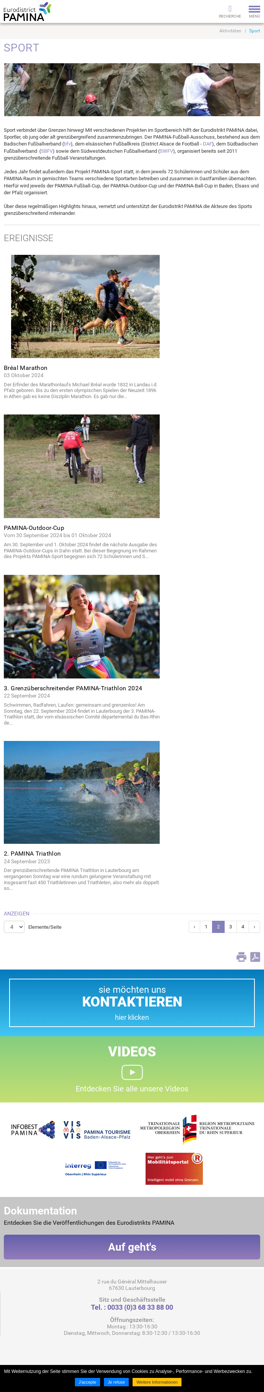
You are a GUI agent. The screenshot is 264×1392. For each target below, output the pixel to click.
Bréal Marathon (26, 367)
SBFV (47, 151)
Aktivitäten (230, 31)
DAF (207, 144)
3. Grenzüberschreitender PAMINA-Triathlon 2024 (73, 688)
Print (241, 957)
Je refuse (116, 1382)
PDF (255, 957)
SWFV (166, 151)
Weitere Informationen (157, 1382)
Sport (254, 31)
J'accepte (87, 1382)
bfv (67, 144)
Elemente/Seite (45, 927)
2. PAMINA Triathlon (32, 853)
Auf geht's (132, 1247)
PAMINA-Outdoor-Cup (34, 527)
